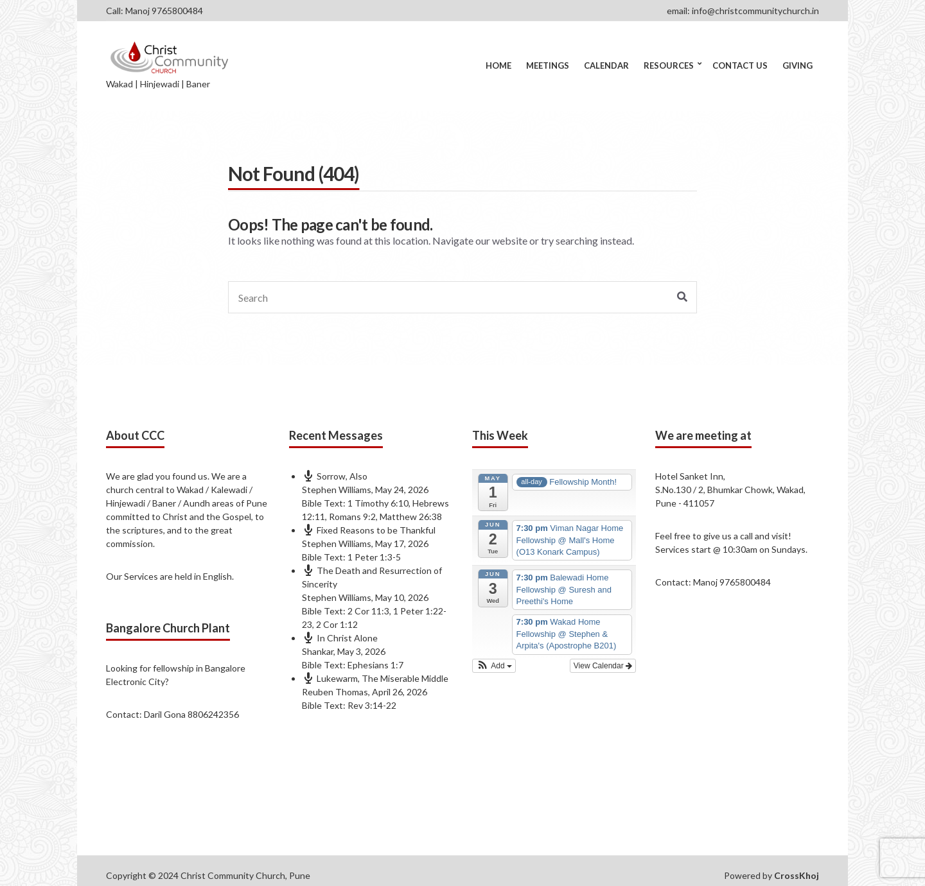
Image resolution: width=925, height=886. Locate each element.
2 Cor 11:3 (368, 610)
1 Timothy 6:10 (378, 503)
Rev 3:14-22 (372, 705)
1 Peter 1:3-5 (374, 557)
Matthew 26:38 (411, 516)
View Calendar (603, 665)
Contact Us (740, 65)
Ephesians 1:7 (375, 664)
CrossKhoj (796, 875)
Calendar (606, 65)
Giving (797, 65)
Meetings (547, 65)
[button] (494, 665)
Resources (669, 65)
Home (498, 65)
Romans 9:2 (352, 516)
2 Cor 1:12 (337, 624)
